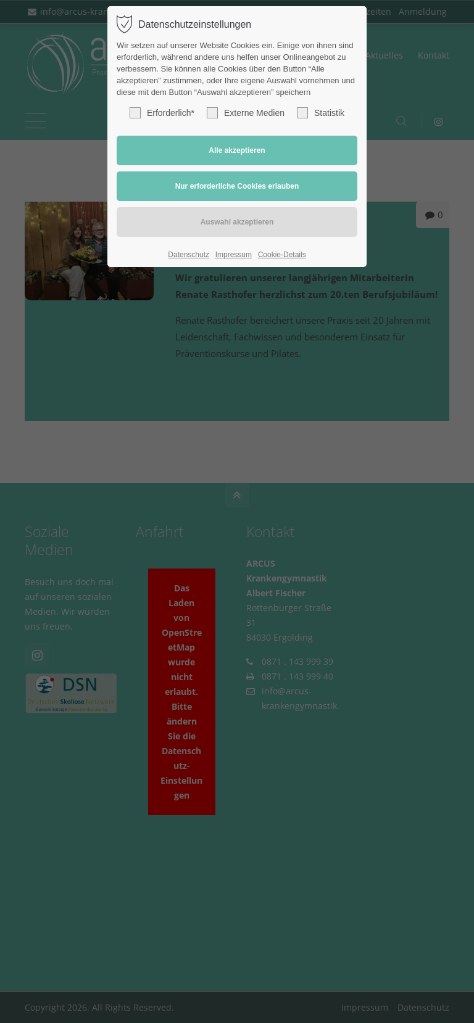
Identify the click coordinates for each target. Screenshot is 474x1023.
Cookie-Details (282, 254)
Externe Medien (246, 112)
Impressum (233, 254)
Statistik (320, 112)
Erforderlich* (162, 112)
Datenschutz (188, 254)
